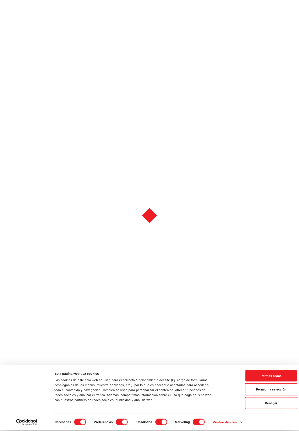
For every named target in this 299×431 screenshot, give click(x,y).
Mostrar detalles (225, 423)
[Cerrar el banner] (292, 372)
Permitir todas (253, 376)
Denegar (254, 403)
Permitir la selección (254, 390)
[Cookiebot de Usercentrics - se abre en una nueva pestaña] (27, 423)
